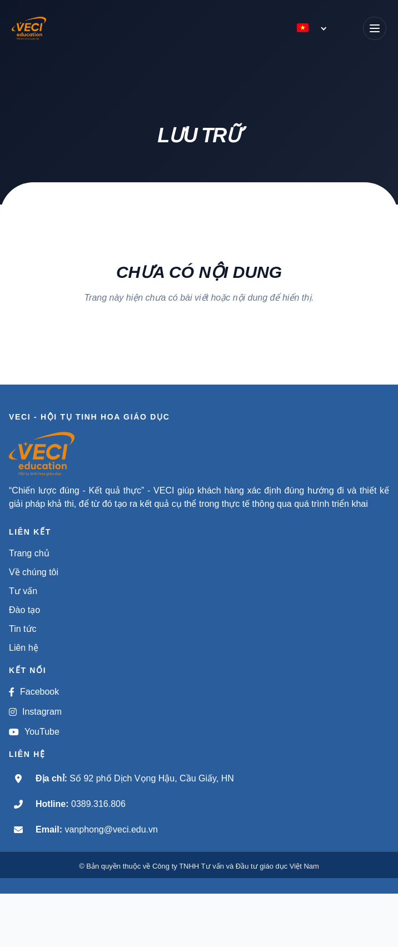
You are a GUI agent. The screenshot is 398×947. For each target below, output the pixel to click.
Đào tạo (24, 610)
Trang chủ (29, 553)
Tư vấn (23, 591)
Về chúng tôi (33, 572)
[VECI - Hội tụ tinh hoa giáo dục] (37, 28)
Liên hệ (23, 647)
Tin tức (23, 629)
